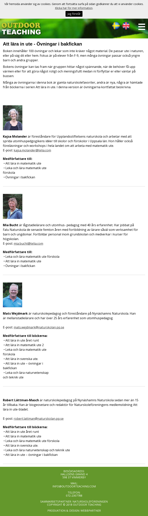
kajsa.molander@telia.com (32, 150)
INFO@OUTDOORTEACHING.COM (74, 486)
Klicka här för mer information (73, 8)
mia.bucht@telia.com (28, 243)
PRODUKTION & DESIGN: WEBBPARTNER (74, 510)
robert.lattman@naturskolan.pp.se (39, 418)
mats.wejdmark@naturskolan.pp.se (39, 327)
